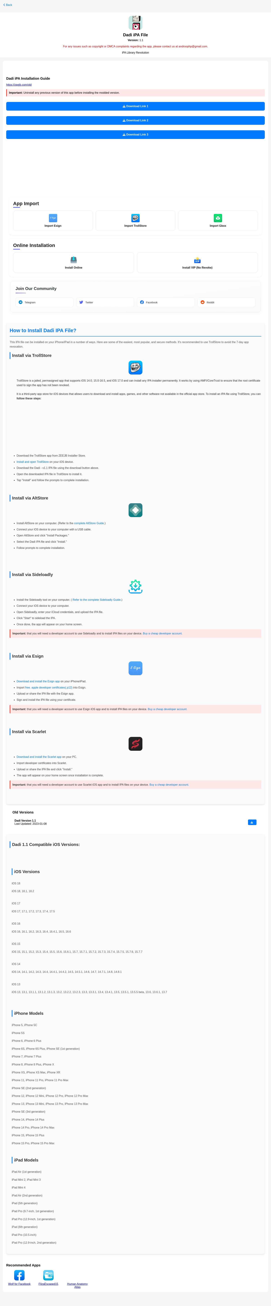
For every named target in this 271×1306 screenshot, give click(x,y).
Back (7, 4)
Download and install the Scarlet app (39, 757)
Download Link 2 (135, 120)
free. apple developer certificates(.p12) (48, 688)
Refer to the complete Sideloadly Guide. (96, 600)
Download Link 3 (135, 134)
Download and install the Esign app (38, 682)
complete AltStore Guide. (89, 523)
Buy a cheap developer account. (163, 634)
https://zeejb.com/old (19, 84)
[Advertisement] (135, 166)
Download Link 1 (135, 106)
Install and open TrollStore (33, 462)
